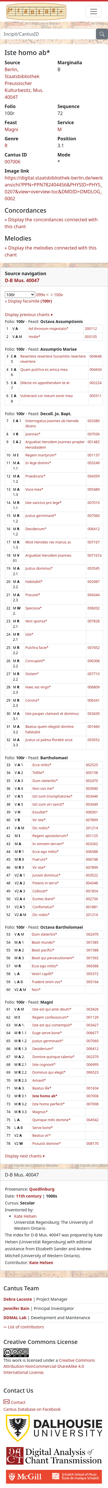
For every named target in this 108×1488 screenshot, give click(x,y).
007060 (94, 515)
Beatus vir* (41, 1135)
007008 (92, 1104)
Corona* (32, 700)
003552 (94, 739)
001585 (92, 942)
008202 (94, 608)
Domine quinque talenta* (53, 1056)
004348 (92, 883)
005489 (94, 489)
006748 (92, 859)
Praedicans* (35, 476)
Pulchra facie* (36, 647)
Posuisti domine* (46, 1143)
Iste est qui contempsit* (52, 1025)
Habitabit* (34, 581)
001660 (94, 726)
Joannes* (32, 434)
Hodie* (34, 336)
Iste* (29, 634)
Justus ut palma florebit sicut (49, 739)
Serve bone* (42, 1127)
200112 (91, 328)
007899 (92, 819)
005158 (92, 772)
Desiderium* (35, 528)
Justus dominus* (39, 568)
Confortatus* (43, 906)
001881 (92, 906)
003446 (92, 796)
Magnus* (40, 1111)
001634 (92, 1088)
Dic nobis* (41, 828)
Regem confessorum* (50, 1017)
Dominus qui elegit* (48, 1072)
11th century (28, 1196)
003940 (92, 788)
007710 (94, 673)
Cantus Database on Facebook (32, 1409)
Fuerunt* (40, 859)
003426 (92, 1009)
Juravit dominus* (46, 875)
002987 (94, 581)
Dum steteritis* (45, 780)
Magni (11, 129)
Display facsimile (30, 301)
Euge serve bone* (47, 1032)
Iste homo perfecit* (48, 1104)
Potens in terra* (46, 883)
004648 (96, 356)
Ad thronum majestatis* (48, 328)
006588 (92, 851)
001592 (92, 958)
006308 (94, 660)
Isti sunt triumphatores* (53, 796)
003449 (92, 804)
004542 (92, 1119)
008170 (92, 1143)
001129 (92, 1017)
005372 (92, 973)
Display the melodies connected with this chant (50, 251)
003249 (94, 462)
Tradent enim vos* (47, 981)
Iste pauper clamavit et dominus (52, 713)
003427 (92, 1025)
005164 (92, 981)
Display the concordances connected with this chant (51, 223)
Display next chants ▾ (25, 1156)
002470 (92, 780)
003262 (92, 843)
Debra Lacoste (17, 1299)
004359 (94, 476)
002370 (92, 1056)
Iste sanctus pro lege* (43, 502)
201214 (92, 828)
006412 (94, 528)
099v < (42, 294)
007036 (94, 434)
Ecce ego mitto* (46, 851)
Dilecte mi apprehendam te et (45, 382)
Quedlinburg (41, 1189)
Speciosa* (33, 608)
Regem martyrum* (41, 455)
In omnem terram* (48, 843)
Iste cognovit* (44, 1064)
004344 (94, 594)
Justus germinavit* (40, 515)
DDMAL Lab (14, 1317)
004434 (96, 369)
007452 (94, 647)
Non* (36, 989)
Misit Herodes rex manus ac (48, 542)
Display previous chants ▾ (29, 314)
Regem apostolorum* (51, 835)
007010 (94, 502)
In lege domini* (38, 462)
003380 (94, 420)
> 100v (57, 294)
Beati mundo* (43, 942)
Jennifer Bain (17, 1308)
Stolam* (32, 673)
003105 (91, 336)
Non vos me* (43, 788)
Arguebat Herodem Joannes (48, 555)
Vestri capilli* (42, 973)
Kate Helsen (25, 1216)
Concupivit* (35, 660)
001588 (92, 950)
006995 (92, 1064)
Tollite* (38, 772)
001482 (94, 441)
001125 (92, 835)
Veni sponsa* (36, 621)
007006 (12, 161)
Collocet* (40, 891)
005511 (96, 395)
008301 (92, 812)
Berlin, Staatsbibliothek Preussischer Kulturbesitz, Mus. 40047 (24, 83)
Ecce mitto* (42, 764)
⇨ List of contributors (23, 1327)
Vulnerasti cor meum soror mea (46, 395)
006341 (94, 700)
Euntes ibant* (44, 898)
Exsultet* (40, 812)
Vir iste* (39, 819)
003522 (92, 875)
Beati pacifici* (43, 950)
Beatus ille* (41, 1088)
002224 (96, 382)
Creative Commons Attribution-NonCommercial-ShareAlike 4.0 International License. (49, 1366)
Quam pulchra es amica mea (44, 369)
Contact (14, 1402)
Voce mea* (34, 489)
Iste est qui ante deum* (51, 1009)
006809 (94, 687)
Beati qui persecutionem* (53, 958)
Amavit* (39, 1080)
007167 (94, 542)
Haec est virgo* (38, 687)
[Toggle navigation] (94, 11)
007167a (95, 555)
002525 (92, 764)
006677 (92, 1032)
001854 (92, 891)
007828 (94, 621)
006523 (92, 1072)
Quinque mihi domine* (51, 1119)
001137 (94, 455)
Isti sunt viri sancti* (49, 804)
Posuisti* (32, 594)
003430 (94, 713)
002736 (92, 898)
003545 (94, 568)
